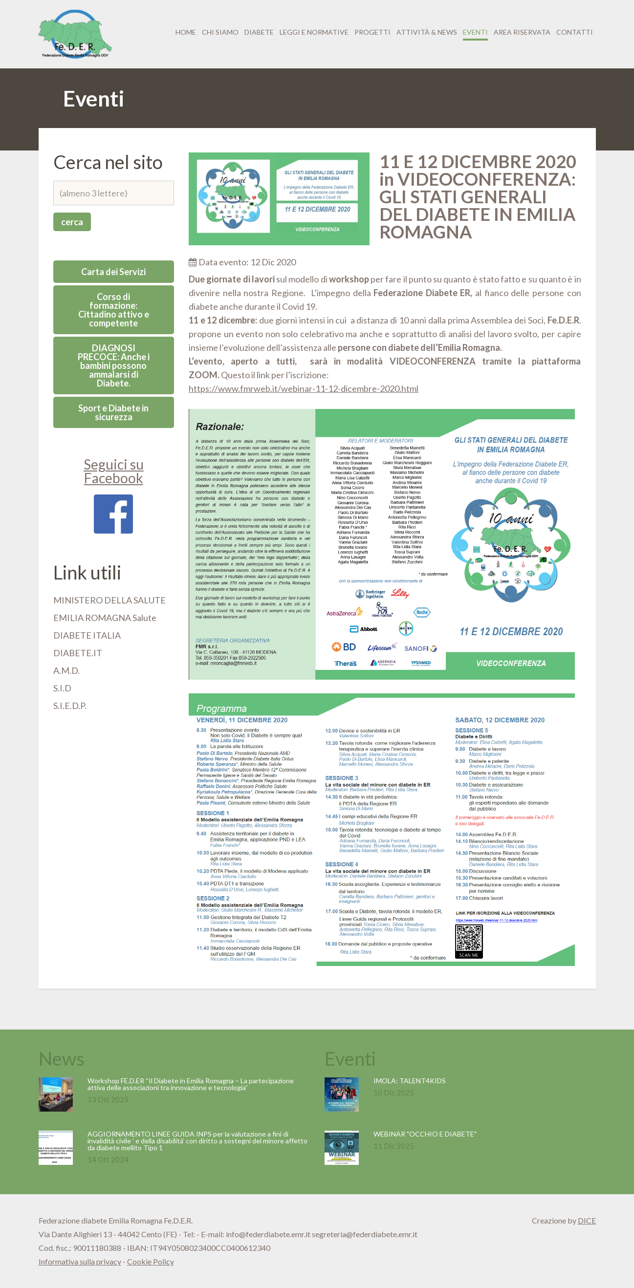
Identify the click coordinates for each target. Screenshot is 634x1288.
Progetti (372, 32)
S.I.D (62, 688)
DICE (587, 1220)
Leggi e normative (314, 32)
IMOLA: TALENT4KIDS (409, 1080)
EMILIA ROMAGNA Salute (104, 617)
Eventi (475, 32)
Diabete (259, 32)
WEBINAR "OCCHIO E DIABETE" (425, 1134)
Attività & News (426, 32)
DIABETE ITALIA (87, 635)
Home (185, 32)
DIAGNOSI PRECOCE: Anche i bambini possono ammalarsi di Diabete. (114, 365)
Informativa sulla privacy (80, 1261)
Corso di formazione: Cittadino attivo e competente (113, 309)
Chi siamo (220, 32)
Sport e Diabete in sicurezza (113, 412)
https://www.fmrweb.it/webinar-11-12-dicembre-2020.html (303, 388)
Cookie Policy (150, 1261)
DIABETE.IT (77, 652)
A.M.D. (66, 670)
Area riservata (522, 32)
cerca (72, 221)
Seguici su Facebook (114, 495)
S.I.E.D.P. (70, 705)
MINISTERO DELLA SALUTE (109, 600)
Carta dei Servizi (113, 271)
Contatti (574, 32)
